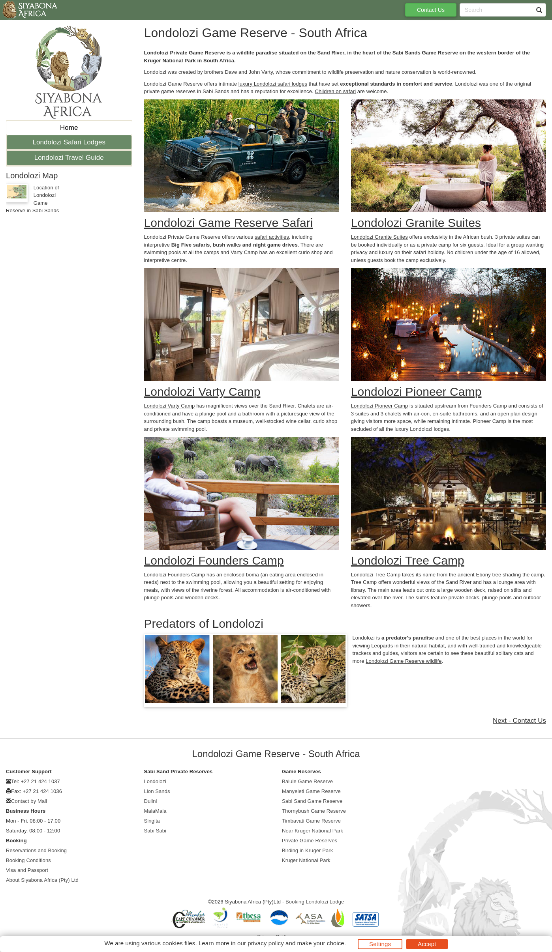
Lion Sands (157, 791)
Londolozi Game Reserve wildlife (403, 661)
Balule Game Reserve (307, 781)
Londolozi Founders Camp (174, 575)
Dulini (150, 801)
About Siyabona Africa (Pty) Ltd (42, 880)
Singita (152, 821)
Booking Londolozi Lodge (314, 902)
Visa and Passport (27, 870)
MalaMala (155, 811)
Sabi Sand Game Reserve (312, 801)
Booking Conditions (28, 860)
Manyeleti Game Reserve (311, 791)
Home (69, 127)
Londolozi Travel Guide (69, 157)
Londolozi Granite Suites (379, 237)
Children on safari (335, 91)
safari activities (272, 237)
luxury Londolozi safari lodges (272, 84)
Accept (427, 944)
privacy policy (266, 943)
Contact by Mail (29, 801)
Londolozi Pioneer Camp (379, 406)
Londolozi (155, 781)
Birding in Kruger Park (307, 850)
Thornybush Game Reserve (314, 811)
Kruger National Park (306, 860)
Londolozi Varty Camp (169, 406)
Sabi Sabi (155, 831)
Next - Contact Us (519, 720)
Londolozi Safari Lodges (68, 142)
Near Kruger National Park (312, 831)
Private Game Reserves (309, 841)
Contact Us (431, 10)
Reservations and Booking (36, 850)
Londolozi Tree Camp (375, 575)
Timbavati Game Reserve (311, 821)
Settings (380, 944)
